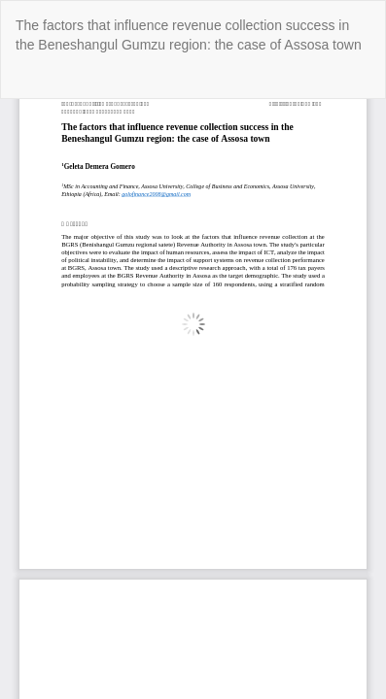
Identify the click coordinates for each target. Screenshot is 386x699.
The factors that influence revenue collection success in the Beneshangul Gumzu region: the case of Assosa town (189, 34)
